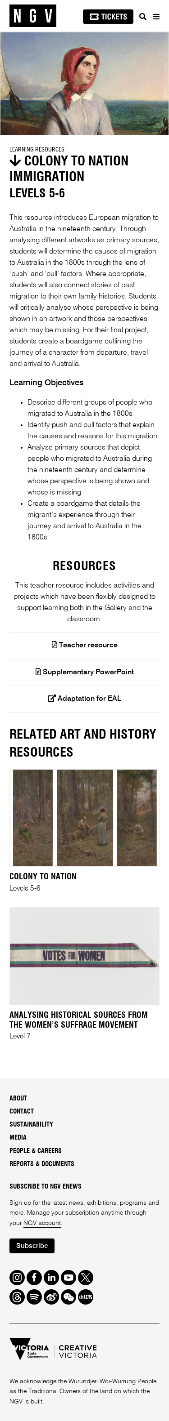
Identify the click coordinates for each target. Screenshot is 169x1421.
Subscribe (32, 1246)
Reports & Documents (41, 1164)
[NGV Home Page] (32, 16)
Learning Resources (36, 150)
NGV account (42, 1223)
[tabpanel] (84, 83)
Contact (21, 1112)
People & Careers (35, 1151)
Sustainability (31, 1125)
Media (18, 1138)
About (18, 1099)
